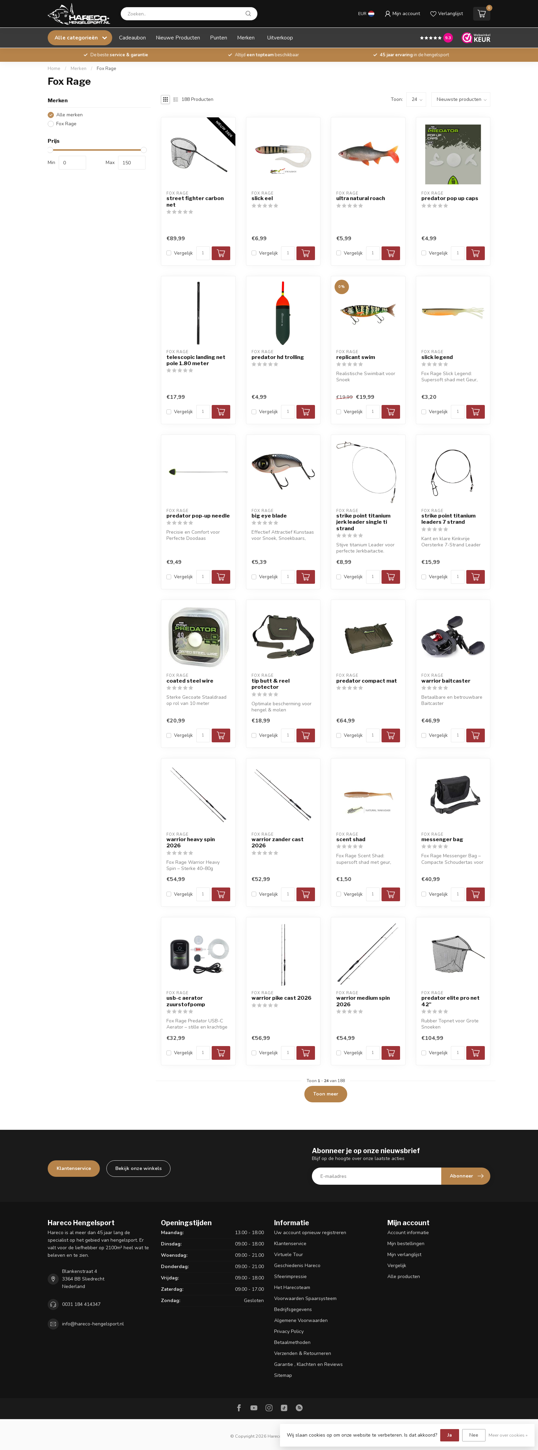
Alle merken (69, 114)
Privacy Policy (289, 1331)
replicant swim (355, 357)
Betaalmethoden (292, 1342)
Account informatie (408, 1232)
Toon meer (325, 1094)
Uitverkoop (280, 37)
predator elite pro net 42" (450, 1001)
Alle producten (403, 1276)
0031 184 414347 (81, 1304)
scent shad (350, 839)
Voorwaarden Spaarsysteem (305, 1298)
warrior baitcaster (445, 681)
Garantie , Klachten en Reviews (308, 1364)
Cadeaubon (132, 37)
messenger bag (442, 839)
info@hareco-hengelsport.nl (93, 1324)
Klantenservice (74, 1168)
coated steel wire (189, 681)
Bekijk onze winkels (138, 1168)
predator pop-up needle (198, 516)
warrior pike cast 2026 (282, 998)
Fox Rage (106, 69)
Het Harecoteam (292, 1287)
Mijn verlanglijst (404, 1254)
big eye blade (269, 516)
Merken (246, 37)
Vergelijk (183, 253)
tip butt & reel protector (271, 684)
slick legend (437, 357)
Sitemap (283, 1375)
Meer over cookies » (508, 1435)
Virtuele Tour (288, 1254)
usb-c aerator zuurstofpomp (185, 1001)
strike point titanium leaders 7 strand (448, 519)
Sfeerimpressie (290, 1276)
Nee (473, 1435)
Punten (218, 37)
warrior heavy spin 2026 (190, 842)
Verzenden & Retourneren (302, 1353)
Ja (449, 1435)
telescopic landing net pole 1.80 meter (195, 360)
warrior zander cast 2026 (278, 842)
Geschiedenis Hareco (297, 1265)
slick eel (262, 198)
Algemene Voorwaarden (301, 1320)
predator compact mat (366, 681)
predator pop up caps (449, 198)
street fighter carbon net (195, 201)
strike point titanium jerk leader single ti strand (363, 522)
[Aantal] (203, 253)
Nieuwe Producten (178, 37)
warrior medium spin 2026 (363, 1001)
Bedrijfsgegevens (293, 1309)
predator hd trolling (278, 357)
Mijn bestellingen (405, 1243)
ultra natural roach (360, 198)
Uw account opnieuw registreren (310, 1232)
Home (54, 69)
